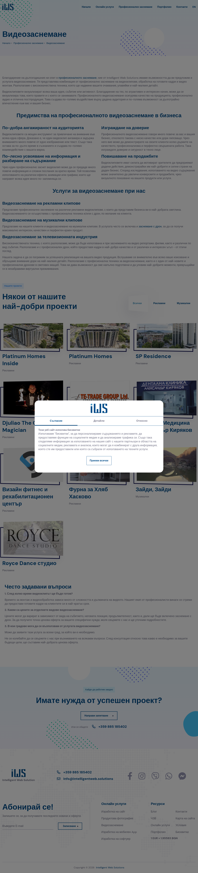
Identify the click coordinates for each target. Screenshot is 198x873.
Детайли (98, 420)
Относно (141, 420)
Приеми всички (99, 460)
